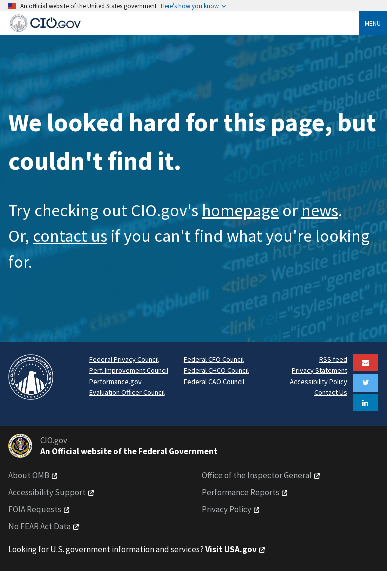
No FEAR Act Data (39, 526)
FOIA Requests (34, 509)
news (319, 210)
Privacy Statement (319, 370)
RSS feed (333, 359)
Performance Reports (240, 492)
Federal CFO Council (214, 359)
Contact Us (330, 392)
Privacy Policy (226, 509)
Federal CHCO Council (216, 370)
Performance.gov (115, 381)
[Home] (183, 23)
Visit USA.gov (231, 549)
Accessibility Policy (318, 381)
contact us (70, 235)
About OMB (28, 475)
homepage (240, 210)
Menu (373, 23)
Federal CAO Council (214, 381)
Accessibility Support (47, 492)
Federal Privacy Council (124, 359)
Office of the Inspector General (257, 475)
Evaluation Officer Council (127, 392)
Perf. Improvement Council (128, 370)
